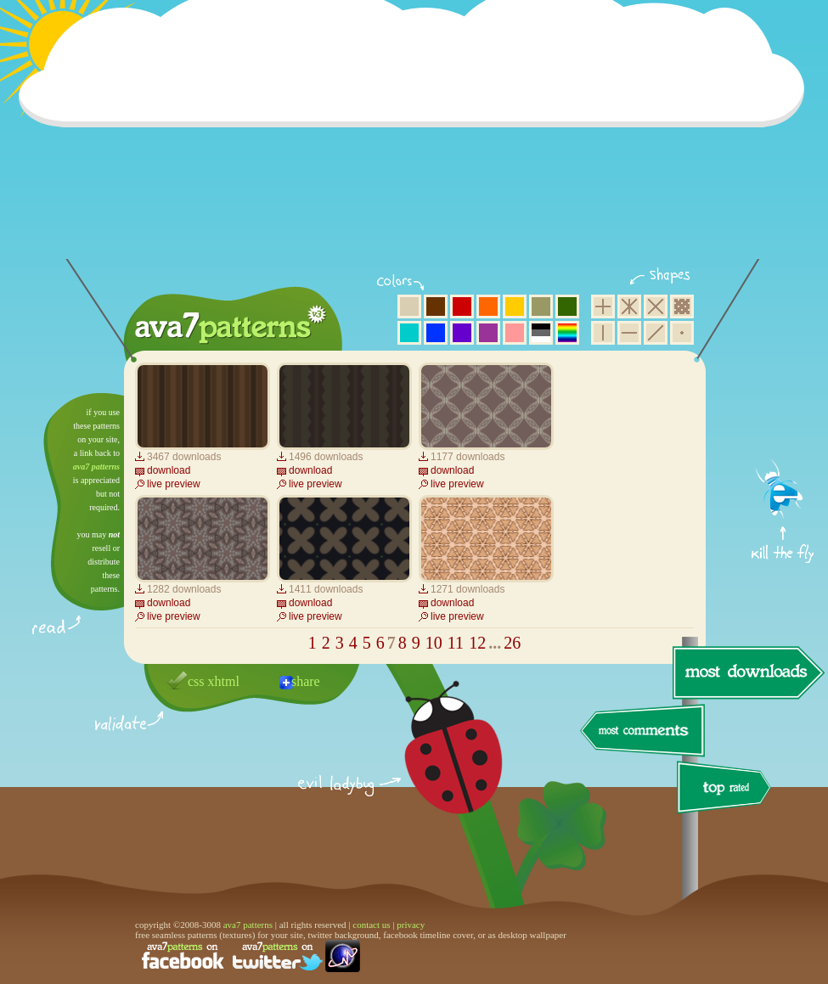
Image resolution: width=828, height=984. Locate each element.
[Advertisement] (417, 140)
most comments (643, 731)
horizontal (629, 333)
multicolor (567, 333)
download (168, 470)
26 (512, 642)
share (305, 681)
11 (456, 642)
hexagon (629, 306)
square (603, 306)
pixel (682, 306)
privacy (411, 924)
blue (436, 333)
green (567, 306)
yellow (515, 306)
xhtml (223, 681)
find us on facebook (182, 956)
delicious (436, 766)
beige (409, 306)
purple (488, 333)
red (462, 306)
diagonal (655, 333)
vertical (603, 333)
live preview (173, 484)
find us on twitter (277, 956)
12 (477, 642)
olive (541, 306)
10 (433, 642)
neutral (541, 333)
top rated (727, 790)
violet (462, 333)
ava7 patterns (96, 466)
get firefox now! (783, 399)
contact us (371, 924)
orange (488, 306)
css (196, 681)
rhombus (655, 306)
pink (515, 333)
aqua (409, 333)
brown (436, 306)
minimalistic (682, 333)
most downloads (746, 672)
